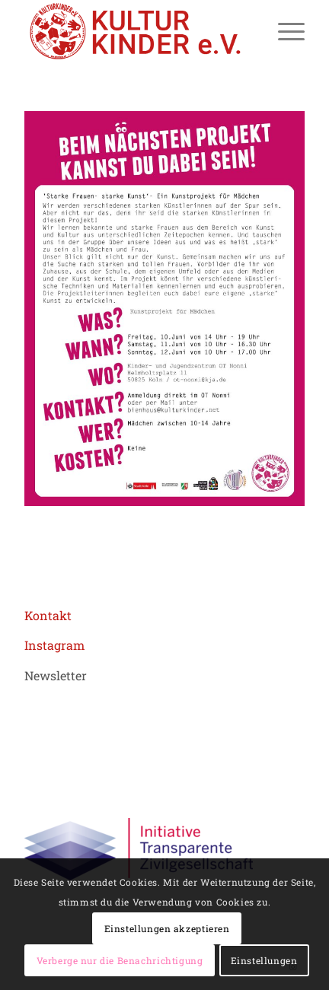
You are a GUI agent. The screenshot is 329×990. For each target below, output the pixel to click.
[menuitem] (284, 31)
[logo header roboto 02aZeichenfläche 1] (136, 31)
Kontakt (48, 615)
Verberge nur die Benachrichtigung (120, 960)
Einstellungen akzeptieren (167, 928)
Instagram (54, 645)
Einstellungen (264, 960)
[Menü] (284, 31)
